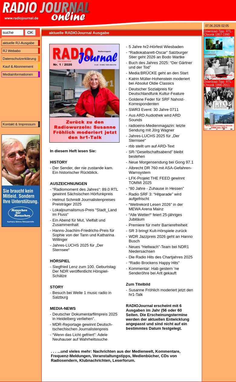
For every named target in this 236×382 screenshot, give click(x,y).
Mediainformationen (18, 74)
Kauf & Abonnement (18, 66)
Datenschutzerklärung (19, 58)
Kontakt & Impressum (19, 124)
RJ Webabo (12, 51)
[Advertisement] (21, 99)
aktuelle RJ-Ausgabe (18, 43)
